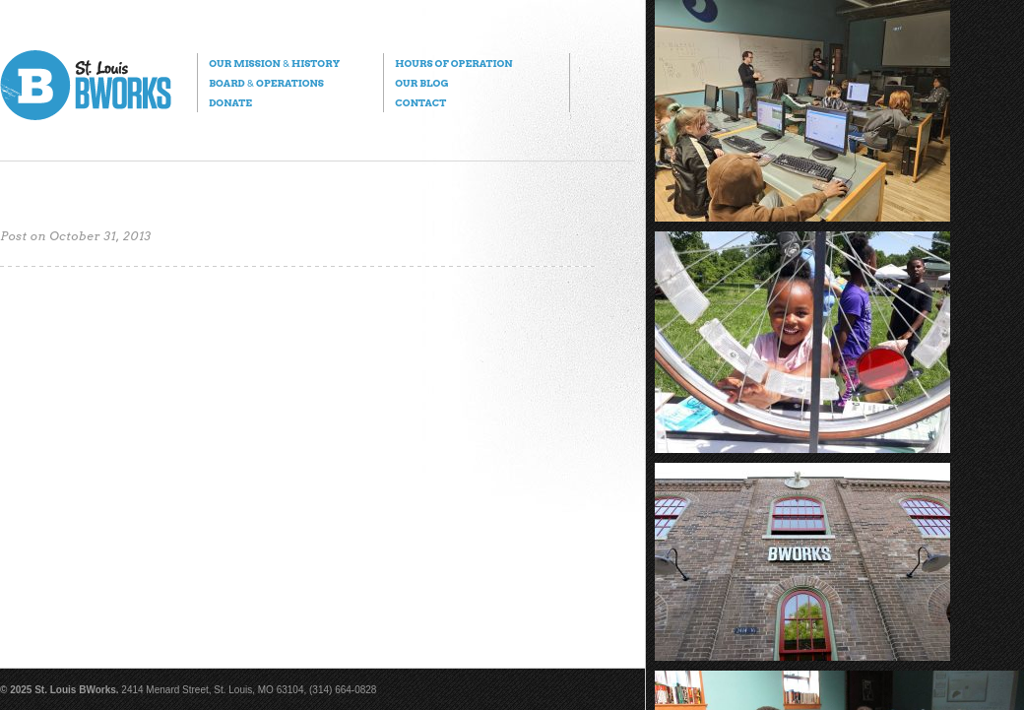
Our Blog (421, 83)
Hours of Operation (453, 63)
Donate (230, 102)
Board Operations (266, 83)
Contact (420, 102)
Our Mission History (274, 63)
